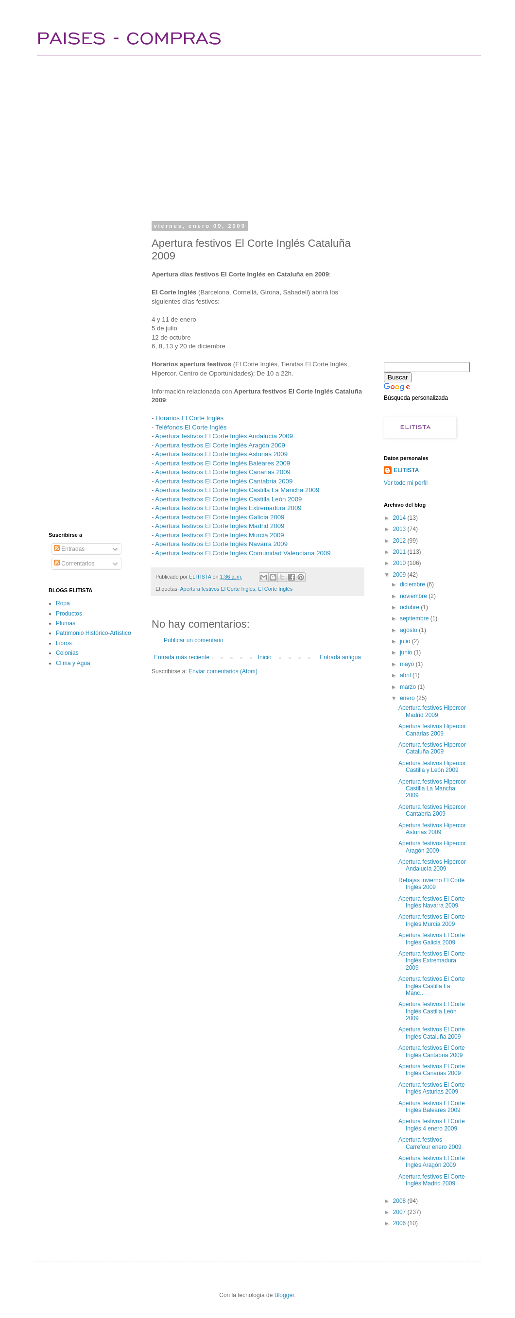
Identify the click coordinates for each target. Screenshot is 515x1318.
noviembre (414, 596)
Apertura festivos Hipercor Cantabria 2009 (432, 810)
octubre (410, 607)
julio (406, 641)
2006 (400, 1223)
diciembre (413, 584)
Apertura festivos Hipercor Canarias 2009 (432, 729)
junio (407, 652)
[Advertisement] (183, 136)
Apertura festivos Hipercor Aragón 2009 (432, 847)
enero (408, 698)
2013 (400, 529)
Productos (69, 613)
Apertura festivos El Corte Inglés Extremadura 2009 (228, 508)
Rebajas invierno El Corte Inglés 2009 (431, 883)
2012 (400, 540)
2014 (400, 517)
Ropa (63, 603)
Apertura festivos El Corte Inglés (217, 589)
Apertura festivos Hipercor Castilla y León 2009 (432, 766)
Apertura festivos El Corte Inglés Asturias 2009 (221, 454)
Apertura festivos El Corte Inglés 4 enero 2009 (431, 1124)
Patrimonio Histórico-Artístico (93, 633)
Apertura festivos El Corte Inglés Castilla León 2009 (228, 499)
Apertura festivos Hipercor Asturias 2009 (432, 829)
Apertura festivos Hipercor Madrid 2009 (432, 711)
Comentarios (74, 563)
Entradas (69, 549)
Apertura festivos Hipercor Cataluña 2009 (432, 748)
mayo (408, 664)
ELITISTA (406, 470)
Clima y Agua (73, 663)
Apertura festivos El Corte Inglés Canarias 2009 (223, 472)
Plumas (65, 623)
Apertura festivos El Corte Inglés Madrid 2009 (219, 526)
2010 (400, 563)
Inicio (265, 657)
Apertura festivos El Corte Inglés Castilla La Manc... (431, 986)
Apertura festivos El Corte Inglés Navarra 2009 (221, 544)
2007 (400, 1212)
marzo (409, 687)
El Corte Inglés (275, 589)
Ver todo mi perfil (406, 482)
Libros (64, 643)
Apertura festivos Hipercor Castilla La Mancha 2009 (432, 788)
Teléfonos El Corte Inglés (191, 427)
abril (406, 675)
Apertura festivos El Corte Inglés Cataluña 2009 (431, 1033)
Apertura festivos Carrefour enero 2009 (430, 1143)
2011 (400, 551)
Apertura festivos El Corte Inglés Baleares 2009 (222, 463)
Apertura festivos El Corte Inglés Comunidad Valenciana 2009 (242, 553)
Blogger (284, 1295)
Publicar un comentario (193, 640)
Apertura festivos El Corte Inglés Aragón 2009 (220, 445)
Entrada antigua (340, 657)
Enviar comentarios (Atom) (223, 671)
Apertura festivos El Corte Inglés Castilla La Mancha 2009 (237, 490)
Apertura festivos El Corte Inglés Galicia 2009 (219, 517)
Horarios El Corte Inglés (189, 418)
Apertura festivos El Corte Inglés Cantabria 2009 (223, 481)
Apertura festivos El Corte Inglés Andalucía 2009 (224, 436)
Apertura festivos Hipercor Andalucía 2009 (432, 865)
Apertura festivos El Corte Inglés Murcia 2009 (219, 535)
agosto (409, 630)
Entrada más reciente (181, 657)
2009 (400, 574)
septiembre (415, 618)
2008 (400, 1201)
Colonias (67, 653)
